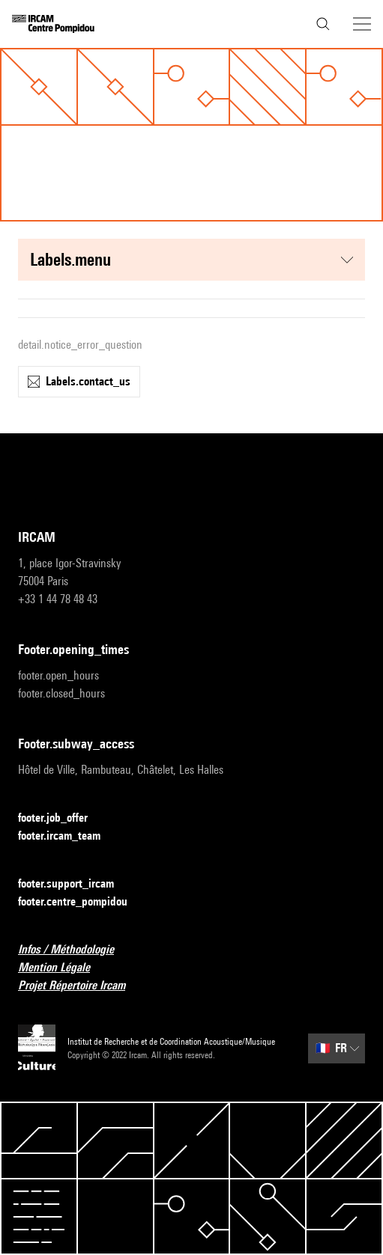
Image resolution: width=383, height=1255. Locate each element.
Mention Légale (63, 968)
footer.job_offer (62, 818)
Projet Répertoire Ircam (80, 986)
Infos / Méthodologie (75, 950)
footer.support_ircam (75, 884)
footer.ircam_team (68, 836)
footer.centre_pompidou (81, 902)
